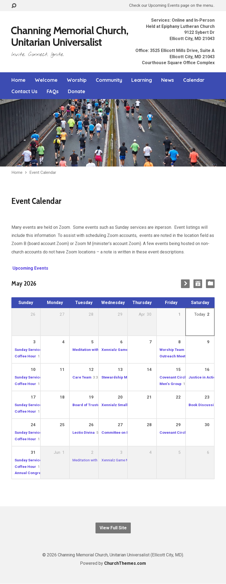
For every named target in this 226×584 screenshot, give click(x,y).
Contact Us (24, 91)
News (167, 80)
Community (109, 80)
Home (18, 80)
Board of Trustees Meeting (95, 405)
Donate (76, 91)
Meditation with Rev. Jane (94, 349)
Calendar (194, 80)
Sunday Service (28, 377)
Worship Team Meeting (179, 349)
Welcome (46, 80)
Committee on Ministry (121, 432)
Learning (141, 80)
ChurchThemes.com (125, 563)
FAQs (53, 91)
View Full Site (113, 527)
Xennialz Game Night (119, 349)
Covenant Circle (174, 377)
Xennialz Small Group (120, 405)
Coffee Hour (25, 356)
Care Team (81, 377)
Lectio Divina (83, 432)
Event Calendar (42, 172)
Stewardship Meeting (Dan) (125, 377)
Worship (77, 80)
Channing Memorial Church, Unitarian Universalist (69, 36)
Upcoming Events (29, 268)
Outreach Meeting (175, 356)
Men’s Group (171, 383)
